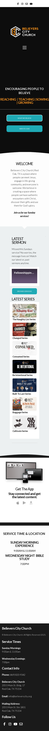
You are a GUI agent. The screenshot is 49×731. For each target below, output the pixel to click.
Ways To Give (24, 129)
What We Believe (24, 118)
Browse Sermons (24, 291)
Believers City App (24, 515)
